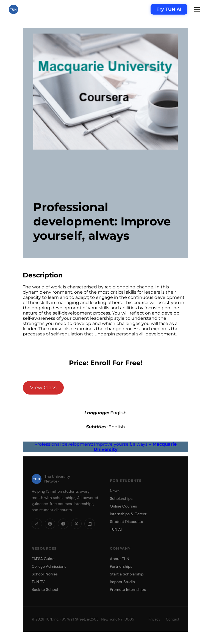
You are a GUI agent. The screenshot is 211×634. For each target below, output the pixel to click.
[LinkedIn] (89, 524)
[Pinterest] (50, 524)
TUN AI (116, 529)
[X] (76, 524)
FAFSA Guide (43, 558)
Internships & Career (128, 513)
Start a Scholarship (127, 574)
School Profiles (45, 574)
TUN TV (38, 581)
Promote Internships (128, 589)
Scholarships (121, 498)
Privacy (154, 619)
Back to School (45, 589)
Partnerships (121, 566)
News (115, 490)
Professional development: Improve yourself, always (105, 447)
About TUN (119, 558)
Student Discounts (126, 521)
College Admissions (49, 566)
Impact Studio (122, 581)
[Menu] (197, 9)
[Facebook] (63, 524)
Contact (172, 619)
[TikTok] (37, 524)
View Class (43, 388)
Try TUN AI (169, 9)
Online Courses (123, 506)
